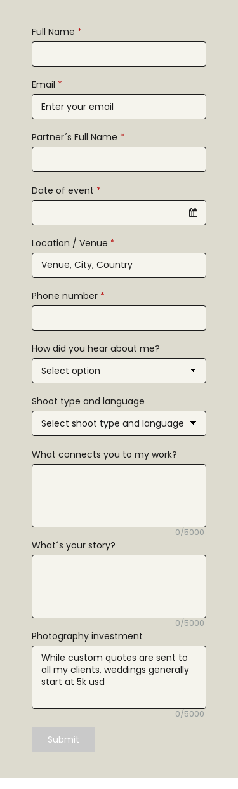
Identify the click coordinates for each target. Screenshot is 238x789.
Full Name (57, 31)
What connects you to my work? (104, 454)
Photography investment (87, 636)
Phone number (68, 295)
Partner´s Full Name (78, 137)
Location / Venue (73, 243)
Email (47, 84)
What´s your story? (74, 545)
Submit (63, 739)
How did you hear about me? (96, 348)
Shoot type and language (88, 401)
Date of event (66, 190)
